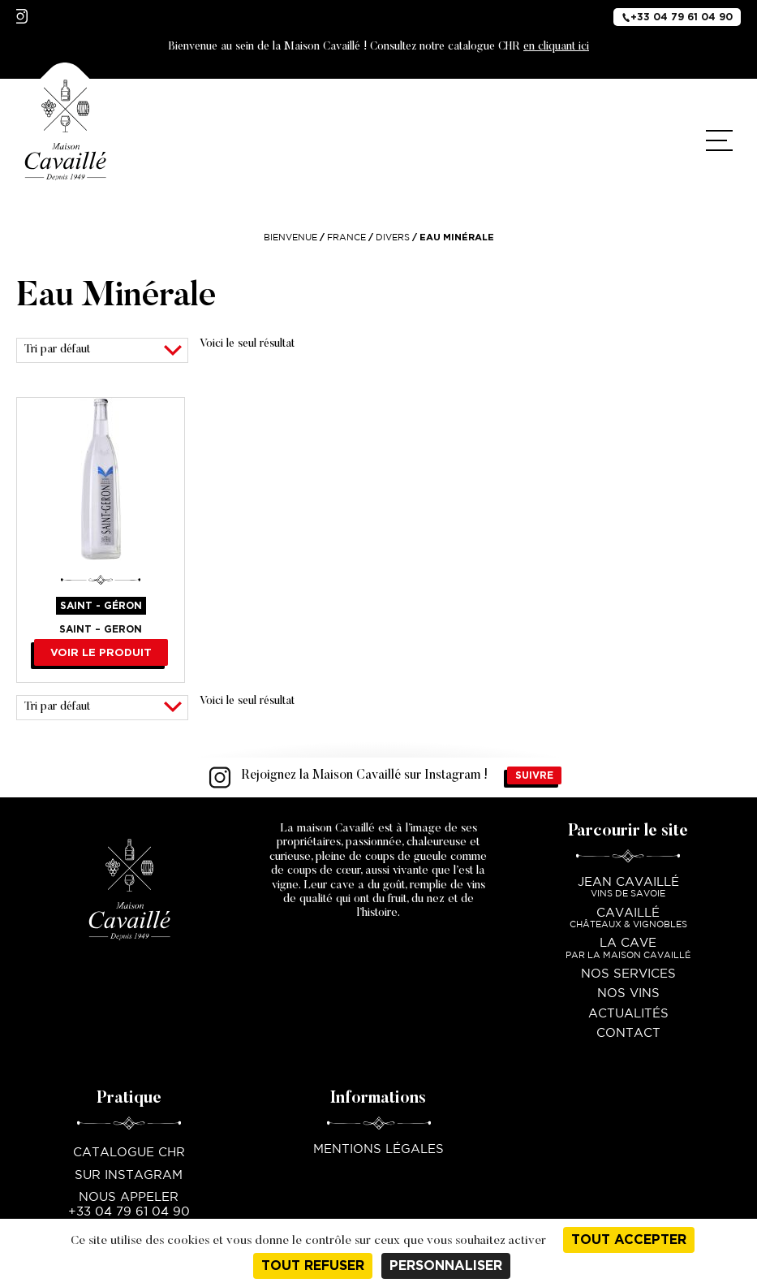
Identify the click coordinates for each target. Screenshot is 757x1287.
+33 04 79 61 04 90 (677, 16)
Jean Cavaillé (628, 888)
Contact (628, 1033)
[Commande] (102, 350)
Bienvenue (290, 238)
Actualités (628, 1013)
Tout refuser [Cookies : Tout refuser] (312, 1265)
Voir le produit (101, 652)
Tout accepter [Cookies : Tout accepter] (628, 1239)
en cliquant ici (556, 47)
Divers (393, 238)
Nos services (628, 974)
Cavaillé (628, 919)
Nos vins (628, 993)
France (346, 238)
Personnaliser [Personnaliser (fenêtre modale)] (445, 1265)
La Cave (628, 949)
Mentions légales (378, 1149)
